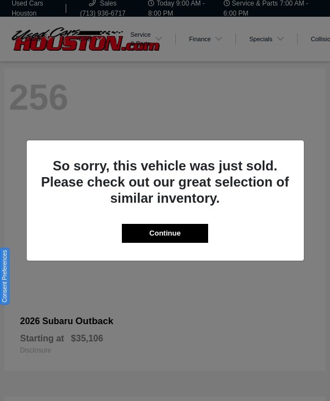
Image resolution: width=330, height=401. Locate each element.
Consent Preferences (5, 276)
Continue (164, 233)
